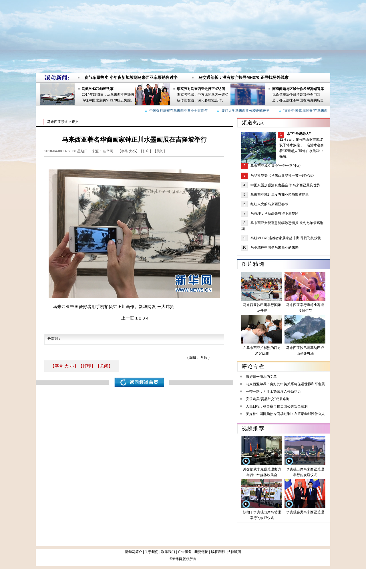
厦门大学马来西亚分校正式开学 (246, 111)
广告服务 (185, 552)
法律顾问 (234, 552)
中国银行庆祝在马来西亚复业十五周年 (179, 111)
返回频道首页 (139, 382)
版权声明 (218, 552)
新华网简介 (133, 552)
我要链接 (201, 552)
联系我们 (168, 552)
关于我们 (151, 552)
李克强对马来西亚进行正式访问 (201, 89)
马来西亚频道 (57, 122)
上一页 (127, 318)
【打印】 (87, 366)
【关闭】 (104, 366)
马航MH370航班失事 (98, 89)
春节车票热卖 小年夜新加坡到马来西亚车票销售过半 (131, 77)
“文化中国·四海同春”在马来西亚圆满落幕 (314, 111)
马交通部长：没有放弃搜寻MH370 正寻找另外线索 (243, 77)
